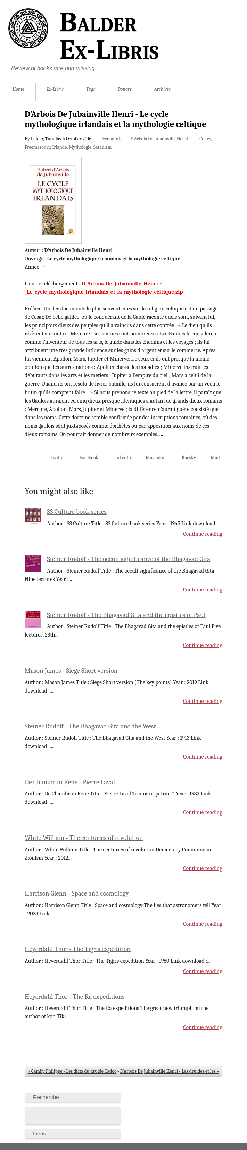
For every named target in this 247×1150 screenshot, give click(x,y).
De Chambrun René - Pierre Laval (70, 782)
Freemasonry (37, 147)
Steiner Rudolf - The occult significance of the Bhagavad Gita (128, 559)
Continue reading (202, 534)
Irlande (59, 147)
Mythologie (80, 147)
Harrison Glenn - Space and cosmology (77, 893)
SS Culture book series (77, 512)
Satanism (102, 147)
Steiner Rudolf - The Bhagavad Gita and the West (90, 726)
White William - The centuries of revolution (84, 838)
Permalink (110, 139)
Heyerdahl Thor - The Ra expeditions (75, 997)
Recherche (46, 1097)
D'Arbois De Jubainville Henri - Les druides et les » (169, 1071)
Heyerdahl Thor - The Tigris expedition (78, 949)
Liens (39, 1133)
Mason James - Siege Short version (71, 670)
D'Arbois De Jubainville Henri (159, 139)
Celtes (205, 139)
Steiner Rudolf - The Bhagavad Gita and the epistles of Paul (126, 615)
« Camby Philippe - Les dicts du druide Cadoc (72, 1071)
